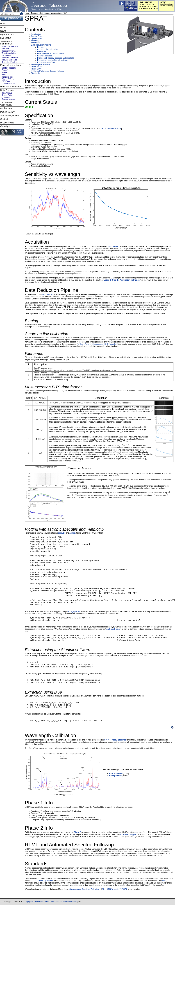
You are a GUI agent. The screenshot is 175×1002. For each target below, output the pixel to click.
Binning (40, 47)
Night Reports (7, 34)
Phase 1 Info (36, 67)
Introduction (36, 34)
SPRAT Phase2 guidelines (115, 766)
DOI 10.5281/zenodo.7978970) (114, 915)
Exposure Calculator (10, 58)
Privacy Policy (7, 122)
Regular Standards (9, 60)
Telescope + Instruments (40, 13)
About (3, 27)
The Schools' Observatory (6, 103)
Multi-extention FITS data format (50, 54)
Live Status (5, 38)
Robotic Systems (9, 51)
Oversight (5, 126)
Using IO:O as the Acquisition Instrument (122, 280)
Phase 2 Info (36, 69)
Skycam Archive (8, 100)
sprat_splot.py (74, 626)
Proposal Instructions (10, 65)
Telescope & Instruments (6, 42)
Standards (35, 73)
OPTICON (6, 81)
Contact (4, 119)
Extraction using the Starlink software (52, 60)
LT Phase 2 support (128, 861)
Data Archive (7, 93)
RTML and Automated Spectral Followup (47, 71)
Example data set (44, 56)
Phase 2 (77, 858)
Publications (6, 108)
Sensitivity (35, 40)
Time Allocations (8, 84)
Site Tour (5, 49)
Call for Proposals (9, 68)
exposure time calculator (111, 128)
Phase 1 (5, 70)
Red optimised (115, 802)
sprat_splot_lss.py (113, 645)
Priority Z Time (8, 79)
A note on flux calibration (47, 49)
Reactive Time (7, 77)
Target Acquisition (9, 53)
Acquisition (35, 43)
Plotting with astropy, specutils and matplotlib (55, 58)
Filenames (41, 51)
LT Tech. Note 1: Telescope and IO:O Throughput (98, 344)
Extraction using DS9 (46, 62)
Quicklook (6, 97)
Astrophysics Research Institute (36, 928)
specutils (62, 533)
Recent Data (7, 95)
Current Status (37, 36)
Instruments (55, 13)
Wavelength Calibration (40, 64)
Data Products (7, 90)
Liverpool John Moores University (63, 928)
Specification (36, 38)
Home (27, 13)
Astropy (72, 533)
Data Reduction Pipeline (41, 45)
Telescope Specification (11, 46)
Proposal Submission (10, 86)
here (164, 907)
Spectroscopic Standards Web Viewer (85, 915)
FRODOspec (113, 246)
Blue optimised (116, 800)
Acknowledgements (9, 115)
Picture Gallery (7, 112)
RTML (4, 75)
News (3, 31)
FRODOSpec (47, 294)
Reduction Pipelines (10, 62)
